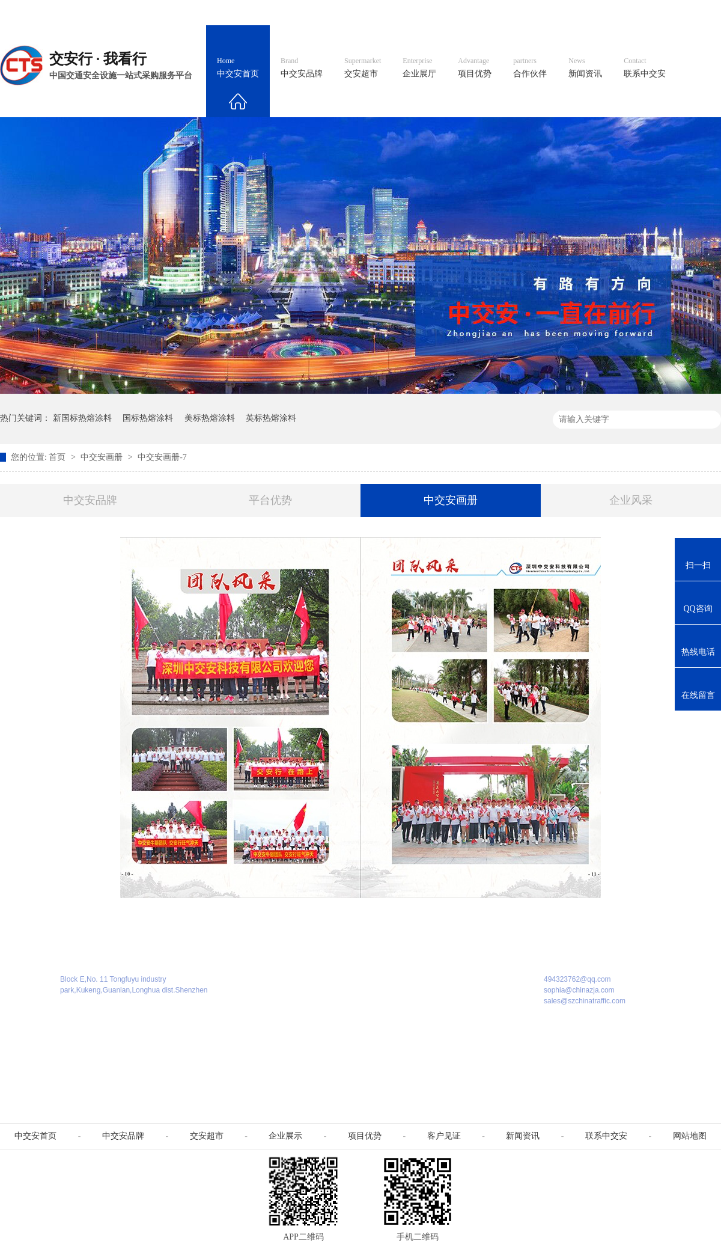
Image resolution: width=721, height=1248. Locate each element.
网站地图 (642, 12)
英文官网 (448, 12)
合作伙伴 (530, 68)
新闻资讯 (585, 68)
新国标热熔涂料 (82, 418)
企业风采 (631, 500)
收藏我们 (695, 12)
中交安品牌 (302, 68)
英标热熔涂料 (271, 418)
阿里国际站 (506, 12)
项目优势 (474, 68)
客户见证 (444, 1135)
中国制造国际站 (575, 12)
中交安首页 (238, 68)
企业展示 (285, 1135)
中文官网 (395, 12)
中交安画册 (103, 457)
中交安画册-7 (162, 457)
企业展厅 (419, 68)
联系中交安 (645, 68)
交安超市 (362, 68)
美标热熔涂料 (209, 418)
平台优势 (270, 500)
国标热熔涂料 (148, 418)
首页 (58, 457)
